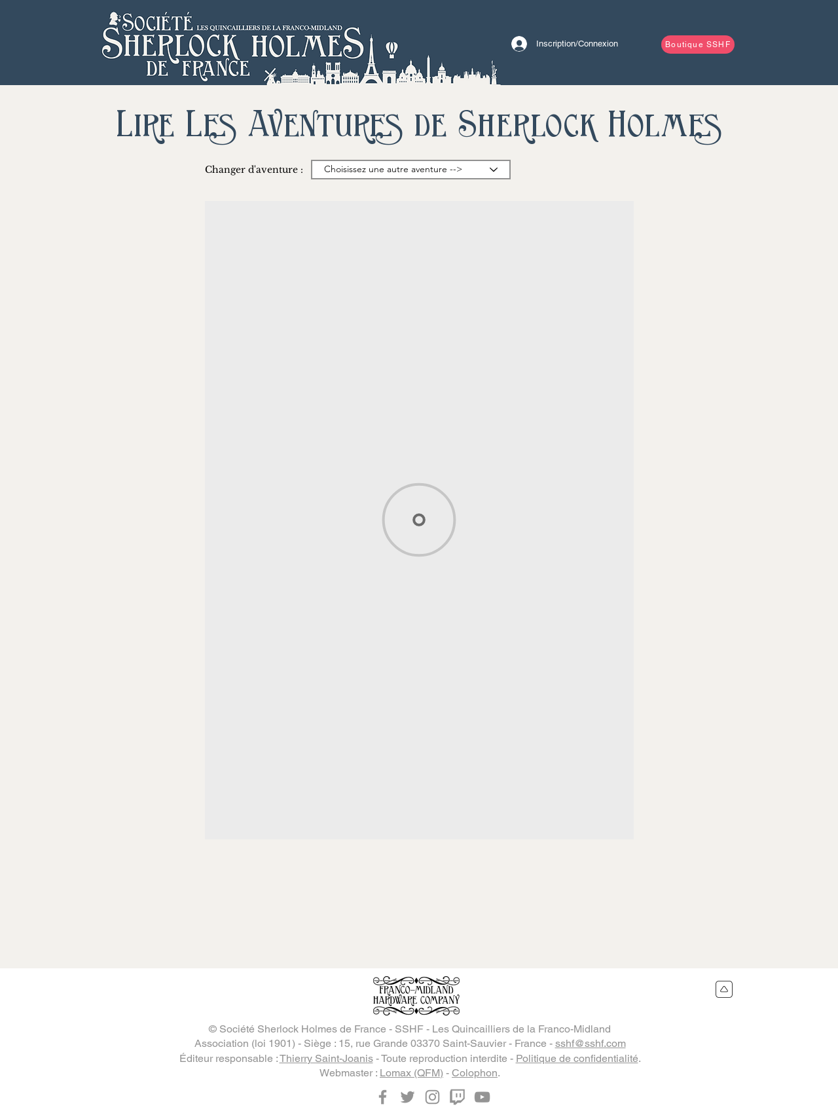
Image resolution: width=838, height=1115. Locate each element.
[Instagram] (432, 1097)
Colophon (475, 1073)
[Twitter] (407, 1097)
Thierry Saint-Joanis (326, 1058)
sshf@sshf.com (590, 1043)
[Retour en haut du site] (724, 989)
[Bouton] (232, 42)
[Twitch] (457, 1097)
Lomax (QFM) (411, 1073)
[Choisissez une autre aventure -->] (411, 169)
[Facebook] (382, 1097)
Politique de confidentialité (577, 1058)
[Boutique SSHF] (698, 44)
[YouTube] (482, 1097)
